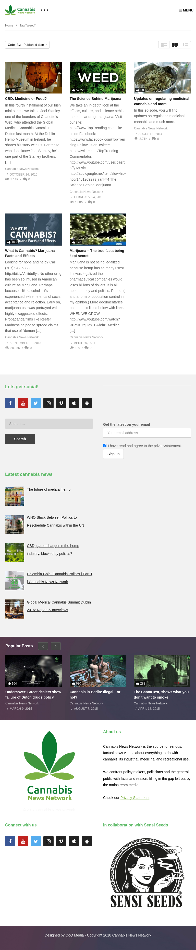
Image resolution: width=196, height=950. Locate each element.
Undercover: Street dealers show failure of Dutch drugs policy (33, 694)
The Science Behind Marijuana (95, 99)
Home (9, 25)
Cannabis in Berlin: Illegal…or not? (95, 694)
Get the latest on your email (126, 424)
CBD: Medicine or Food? (26, 99)
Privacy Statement (135, 798)
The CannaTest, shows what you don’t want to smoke (161, 694)
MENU (186, 10)
